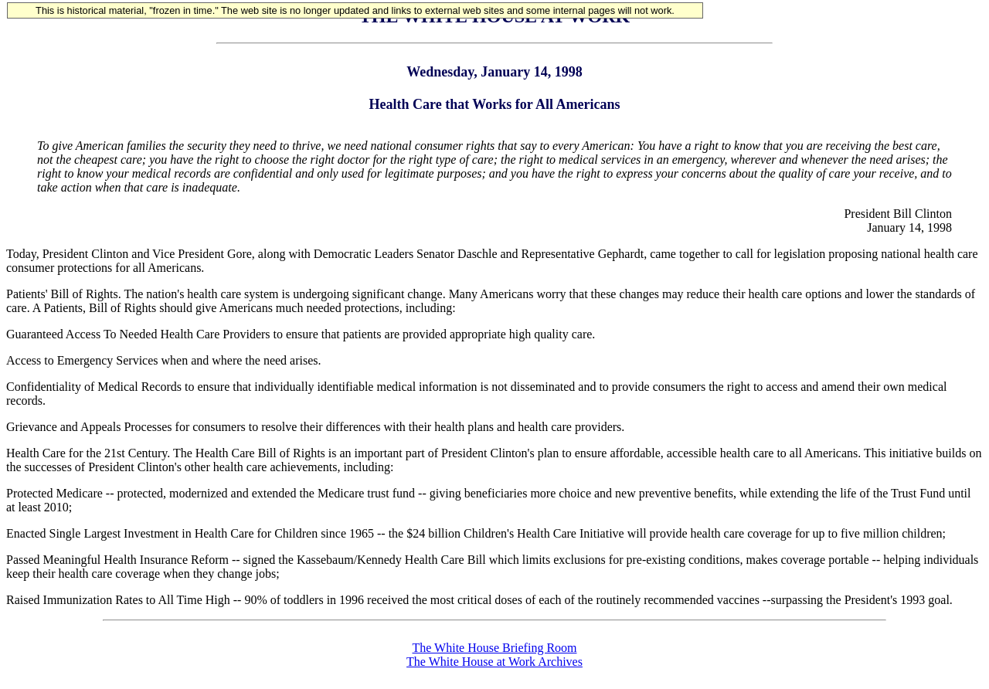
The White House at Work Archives (494, 661)
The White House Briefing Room (495, 647)
